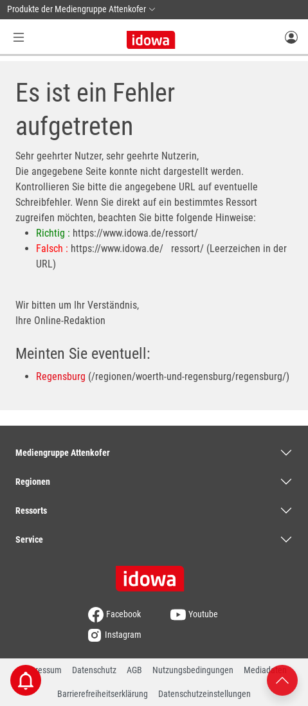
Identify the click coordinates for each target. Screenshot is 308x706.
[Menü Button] (18, 37)
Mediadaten (265, 670)
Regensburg (61, 376)
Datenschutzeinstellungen (204, 694)
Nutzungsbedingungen (192, 670)
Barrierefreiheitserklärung (102, 694)
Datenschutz (94, 670)
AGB (134, 670)
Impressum (41, 670)
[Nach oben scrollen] (282, 679)
